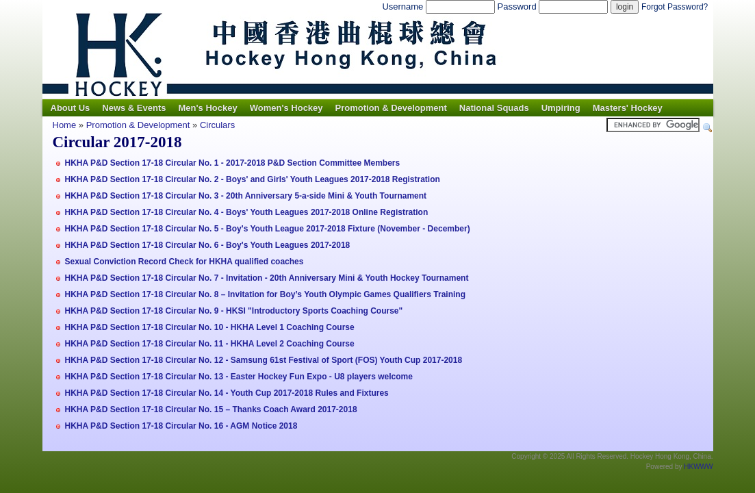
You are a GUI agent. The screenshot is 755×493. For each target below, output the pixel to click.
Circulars (217, 125)
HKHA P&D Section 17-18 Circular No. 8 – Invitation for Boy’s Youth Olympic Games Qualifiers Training (265, 294)
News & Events (134, 108)
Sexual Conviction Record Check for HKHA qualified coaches (184, 261)
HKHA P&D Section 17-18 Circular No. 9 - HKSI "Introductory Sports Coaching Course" (234, 311)
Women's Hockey (286, 108)
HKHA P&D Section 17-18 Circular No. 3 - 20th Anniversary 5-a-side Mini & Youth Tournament (246, 196)
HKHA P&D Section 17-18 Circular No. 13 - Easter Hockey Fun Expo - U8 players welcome (239, 376)
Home (65, 125)
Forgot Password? (674, 7)
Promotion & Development (391, 108)
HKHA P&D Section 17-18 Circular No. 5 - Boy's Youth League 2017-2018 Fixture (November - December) (267, 228)
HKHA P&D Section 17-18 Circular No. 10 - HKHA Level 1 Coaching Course (210, 327)
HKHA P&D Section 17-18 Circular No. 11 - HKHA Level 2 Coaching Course (210, 344)
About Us (70, 108)
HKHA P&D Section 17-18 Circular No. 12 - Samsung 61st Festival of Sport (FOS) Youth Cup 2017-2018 (264, 360)
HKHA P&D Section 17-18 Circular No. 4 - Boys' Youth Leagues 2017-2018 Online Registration (246, 212)
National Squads (494, 108)
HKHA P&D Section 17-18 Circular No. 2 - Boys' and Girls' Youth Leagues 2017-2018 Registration (252, 179)
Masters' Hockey (628, 108)
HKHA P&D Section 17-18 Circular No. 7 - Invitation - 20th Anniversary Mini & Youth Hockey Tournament (267, 278)
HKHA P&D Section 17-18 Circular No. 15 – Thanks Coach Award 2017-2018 (211, 409)
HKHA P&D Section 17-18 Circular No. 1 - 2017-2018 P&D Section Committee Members (232, 163)
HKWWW (698, 466)
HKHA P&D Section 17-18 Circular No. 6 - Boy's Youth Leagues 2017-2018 (207, 245)
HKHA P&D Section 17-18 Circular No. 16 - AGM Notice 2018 (181, 426)
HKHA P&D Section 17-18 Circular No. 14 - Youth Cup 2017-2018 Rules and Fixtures (227, 393)
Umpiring (560, 108)
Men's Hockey (207, 108)
